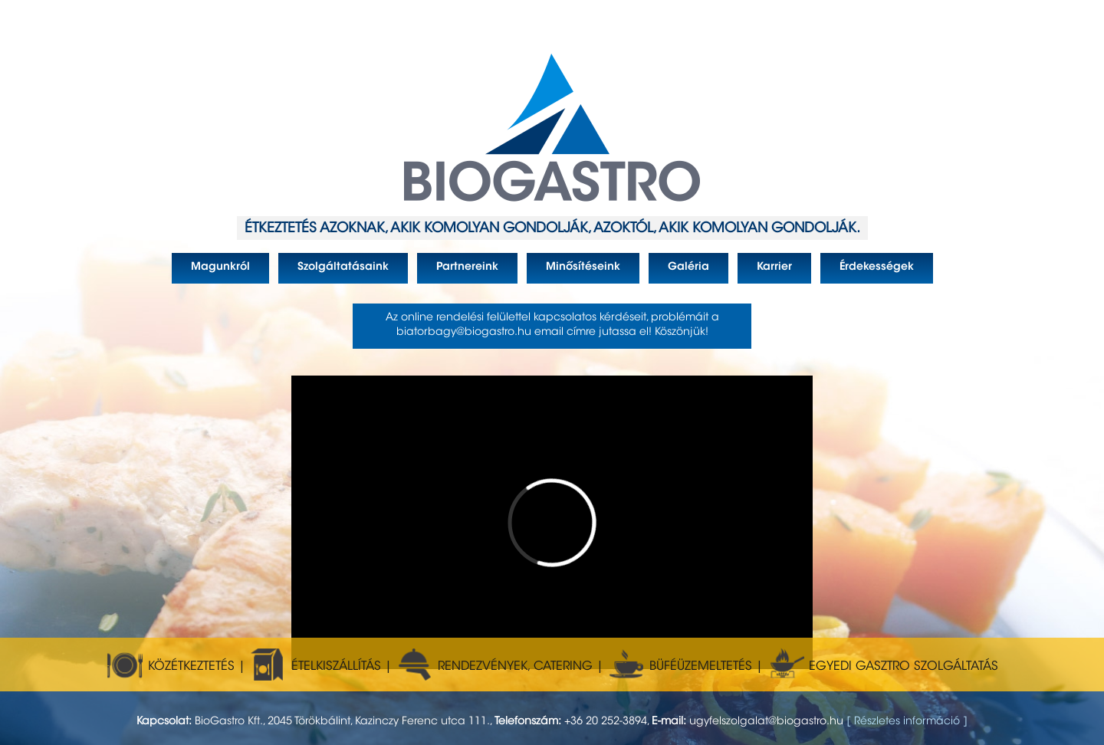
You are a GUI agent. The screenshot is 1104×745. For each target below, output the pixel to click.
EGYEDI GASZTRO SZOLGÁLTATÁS (882, 667)
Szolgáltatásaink (333, 273)
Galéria (679, 273)
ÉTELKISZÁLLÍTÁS (315, 667)
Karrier (765, 273)
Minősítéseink (573, 273)
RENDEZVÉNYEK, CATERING (494, 667)
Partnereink (457, 273)
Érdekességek (867, 273)
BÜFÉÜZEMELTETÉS (679, 667)
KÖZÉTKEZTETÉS (170, 667)
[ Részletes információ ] (907, 722)
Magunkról (211, 273)
